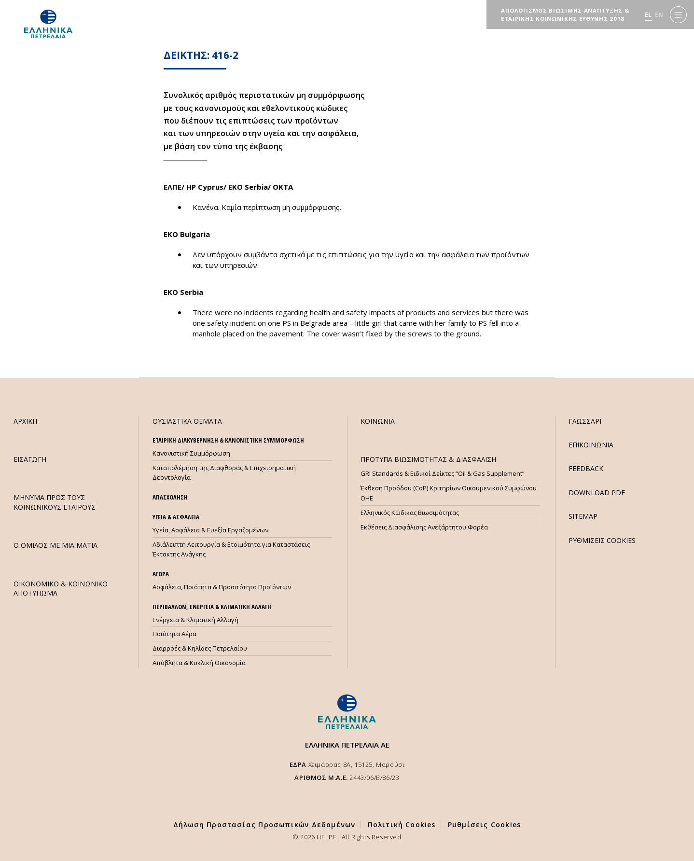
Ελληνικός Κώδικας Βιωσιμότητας (410, 512)
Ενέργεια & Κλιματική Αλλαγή (195, 619)
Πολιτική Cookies (402, 824)
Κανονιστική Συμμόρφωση (191, 453)
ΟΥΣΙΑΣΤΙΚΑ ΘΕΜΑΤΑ (187, 421)
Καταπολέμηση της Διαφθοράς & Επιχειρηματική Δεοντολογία (224, 472)
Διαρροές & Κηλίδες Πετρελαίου (200, 648)
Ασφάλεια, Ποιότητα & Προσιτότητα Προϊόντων (222, 587)
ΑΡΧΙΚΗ (25, 421)
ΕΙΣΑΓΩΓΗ (30, 459)
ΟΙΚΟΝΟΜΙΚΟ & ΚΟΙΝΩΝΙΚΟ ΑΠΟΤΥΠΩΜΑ (61, 588)
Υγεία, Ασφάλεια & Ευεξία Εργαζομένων (210, 530)
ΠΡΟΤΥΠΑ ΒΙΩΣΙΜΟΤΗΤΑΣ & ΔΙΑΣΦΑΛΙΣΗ (428, 459)
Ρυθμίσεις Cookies (484, 824)
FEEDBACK (586, 468)
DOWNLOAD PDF (597, 492)
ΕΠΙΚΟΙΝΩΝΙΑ (591, 444)
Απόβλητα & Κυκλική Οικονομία (199, 662)
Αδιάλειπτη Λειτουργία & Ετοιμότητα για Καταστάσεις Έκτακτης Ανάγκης (231, 549)
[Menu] (678, 14)
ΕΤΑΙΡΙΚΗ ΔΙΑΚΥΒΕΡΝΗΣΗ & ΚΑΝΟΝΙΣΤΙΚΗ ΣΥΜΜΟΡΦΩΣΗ (228, 440)
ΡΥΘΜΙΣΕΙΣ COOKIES (602, 540)
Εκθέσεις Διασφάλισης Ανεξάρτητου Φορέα (424, 527)
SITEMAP (583, 516)
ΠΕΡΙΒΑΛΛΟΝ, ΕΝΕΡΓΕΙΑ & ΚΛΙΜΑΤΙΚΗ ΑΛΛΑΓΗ (212, 606)
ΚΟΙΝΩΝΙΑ (378, 421)
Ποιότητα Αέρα (174, 633)
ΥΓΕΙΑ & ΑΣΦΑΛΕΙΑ (176, 517)
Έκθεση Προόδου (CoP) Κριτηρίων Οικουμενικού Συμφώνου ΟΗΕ (449, 493)
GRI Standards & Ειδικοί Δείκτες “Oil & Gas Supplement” (443, 473)
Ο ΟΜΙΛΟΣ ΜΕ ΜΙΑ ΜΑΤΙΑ (55, 545)
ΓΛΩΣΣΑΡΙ (585, 421)
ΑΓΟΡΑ (161, 573)
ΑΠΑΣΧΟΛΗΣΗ (170, 497)
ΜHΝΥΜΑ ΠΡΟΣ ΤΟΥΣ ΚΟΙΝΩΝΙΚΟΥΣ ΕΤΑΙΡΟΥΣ (55, 502)
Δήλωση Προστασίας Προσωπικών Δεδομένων (264, 824)
